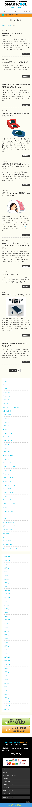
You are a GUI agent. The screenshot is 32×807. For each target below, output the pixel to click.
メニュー (5, 11)
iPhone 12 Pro (7, 481)
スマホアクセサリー (9, 529)
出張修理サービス (8, 544)
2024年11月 (6, 594)
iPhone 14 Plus (8, 511)
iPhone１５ (6, 396)
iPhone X (6, 444)
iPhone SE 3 (7, 489)
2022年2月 (6, 694)
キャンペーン (7, 537)
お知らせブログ (6, 787)
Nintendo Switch (8, 522)
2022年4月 (6, 687)
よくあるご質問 (6, 781)
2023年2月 (6, 649)
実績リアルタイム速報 (11, 15)
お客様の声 (6, 533)
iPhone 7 (6, 429)
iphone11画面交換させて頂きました (15, 62)
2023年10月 (6, 620)
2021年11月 (6, 705)
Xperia (5, 388)
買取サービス (7, 541)
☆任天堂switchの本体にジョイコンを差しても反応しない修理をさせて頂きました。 (16, 166)
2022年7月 (6, 675)
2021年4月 (6, 709)
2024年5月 (6, 616)
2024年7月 (6, 609)
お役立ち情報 (7, 411)
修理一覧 (5, 772)
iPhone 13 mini (8, 492)
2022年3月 (6, 690)
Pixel (4, 385)
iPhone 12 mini (8, 477)
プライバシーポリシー (9, 793)
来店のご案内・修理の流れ (9, 775)
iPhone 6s (6, 425)
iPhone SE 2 (7, 470)
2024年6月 (6, 612)
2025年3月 (6, 579)
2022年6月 (6, 679)
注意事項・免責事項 (8, 790)
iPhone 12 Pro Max (9, 485)
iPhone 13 (6, 496)
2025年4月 (6, 575)
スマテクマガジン (8, 797)
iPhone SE (6, 418)
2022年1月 (6, 698)
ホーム (4, 769)
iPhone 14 (6, 507)
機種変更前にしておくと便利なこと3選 (16, 295)
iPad (4, 518)
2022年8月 (6, 672)
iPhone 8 (6, 437)
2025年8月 (6, 568)
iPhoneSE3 (6, 392)
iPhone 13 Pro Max (9, 503)
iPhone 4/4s (7, 414)
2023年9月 (6, 623)
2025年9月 (6, 564)
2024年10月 (6, 597)
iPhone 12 (6, 474)
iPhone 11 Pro (7, 463)
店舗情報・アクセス (8, 784)
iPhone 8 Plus (7, 440)
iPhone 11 (6, 459)
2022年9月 (6, 668)
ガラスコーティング (9, 526)
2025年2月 (6, 583)
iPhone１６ (6, 381)
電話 (16, 11)
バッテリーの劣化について (11, 274)
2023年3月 (6, 646)
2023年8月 (6, 627)
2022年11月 (6, 661)
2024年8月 (6, 605)
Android (5, 515)
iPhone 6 (6, 422)
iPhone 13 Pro (7, 500)
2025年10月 (6, 560)
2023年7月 (6, 631)
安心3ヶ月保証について (10, 548)
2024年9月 (6, 601)
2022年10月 (6, 664)
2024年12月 (6, 590)
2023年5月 (6, 638)
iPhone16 (6, 399)
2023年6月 (6, 635)
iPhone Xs (6, 448)
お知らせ (5, 403)
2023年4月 (6, 642)
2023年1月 (6, 653)
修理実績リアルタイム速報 (11, 407)
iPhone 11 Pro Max (9, 466)
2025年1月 (6, 586)
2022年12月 (6, 657)
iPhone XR (6, 451)
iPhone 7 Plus (7, 433)
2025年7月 (6, 571)
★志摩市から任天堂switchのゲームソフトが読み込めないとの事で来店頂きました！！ (16, 245)
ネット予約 (27, 11)
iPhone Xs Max (8, 455)
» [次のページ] (21, 370)
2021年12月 (6, 701)
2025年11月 (6, 557)
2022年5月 (6, 683)
